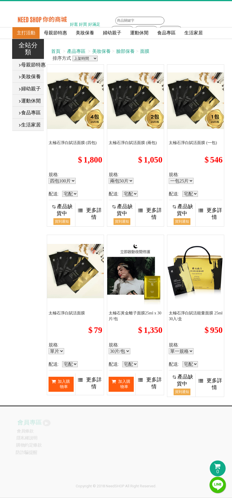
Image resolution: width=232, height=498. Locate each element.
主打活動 (26, 32)
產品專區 (76, 51)
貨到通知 (62, 221)
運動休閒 (139, 32)
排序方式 (85, 58)
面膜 (144, 51)
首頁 (55, 51)
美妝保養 (85, 32)
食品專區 (166, 32)
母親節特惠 (55, 32)
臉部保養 (125, 51)
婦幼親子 (112, 32)
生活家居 (193, 32)
